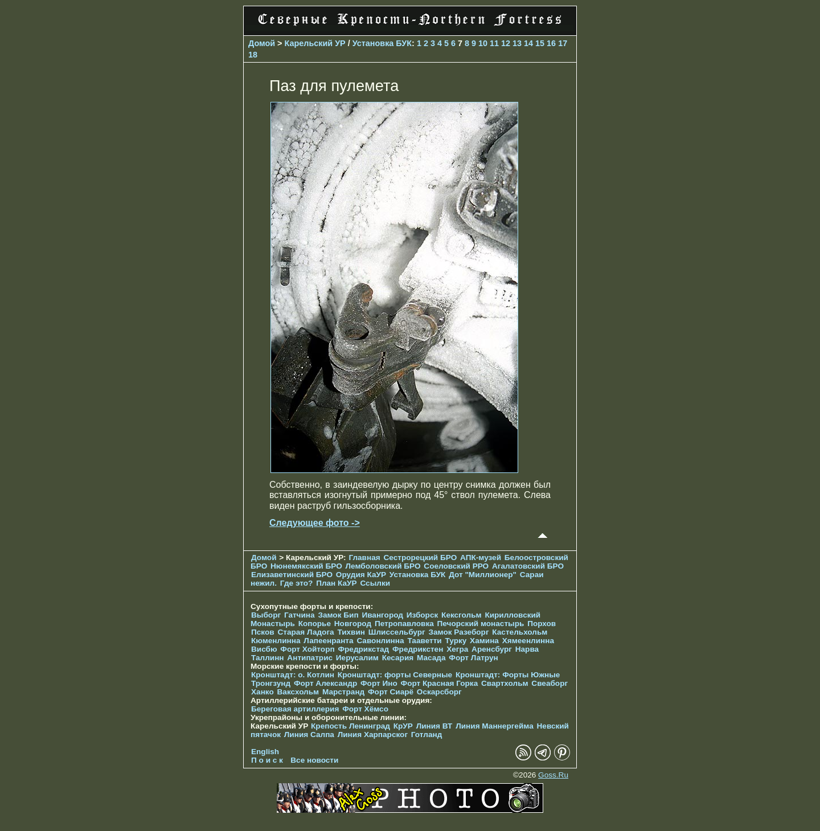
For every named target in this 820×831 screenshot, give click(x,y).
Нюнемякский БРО (306, 566)
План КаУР (336, 583)
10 (482, 43)
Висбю (264, 649)
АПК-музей (480, 557)
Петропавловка (404, 623)
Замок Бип (338, 615)
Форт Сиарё (390, 692)
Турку (455, 640)
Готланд (426, 734)
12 (505, 43)
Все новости (314, 760)
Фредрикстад (363, 649)
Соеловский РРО (456, 566)
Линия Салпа (309, 734)
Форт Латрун (473, 657)
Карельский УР (315, 43)
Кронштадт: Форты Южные (508, 674)
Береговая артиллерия (295, 709)
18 (252, 54)
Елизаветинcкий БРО (292, 574)
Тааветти (424, 640)
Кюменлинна (276, 640)
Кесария (398, 657)
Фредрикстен (417, 649)
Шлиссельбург (396, 632)
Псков (262, 632)
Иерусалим (357, 657)
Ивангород (382, 615)
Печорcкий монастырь (480, 623)
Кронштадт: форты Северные (395, 674)
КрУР (403, 726)
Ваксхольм (298, 692)
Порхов (541, 623)
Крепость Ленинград (350, 726)
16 (551, 43)
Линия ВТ (434, 726)
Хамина (484, 640)
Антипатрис (310, 657)
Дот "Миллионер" (482, 574)
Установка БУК (382, 43)
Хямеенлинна (528, 640)
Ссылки (375, 583)
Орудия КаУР (361, 574)
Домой (261, 43)
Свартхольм (504, 683)
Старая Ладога (305, 632)
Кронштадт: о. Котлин (292, 674)
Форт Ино (378, 683)
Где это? (296, 583)
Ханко (262, 692)
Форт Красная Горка (439, 683)
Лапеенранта (328, 640)
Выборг (266, 615)
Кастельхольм (519, 632)
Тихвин (351, 632)
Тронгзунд (270, 683)
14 (528, 43)
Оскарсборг (439, 692)
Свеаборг (549, 683)
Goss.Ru (553, 775)
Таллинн (267, 657)
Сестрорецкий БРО (420, 557)
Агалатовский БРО (528, 566)
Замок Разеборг (458, 632)
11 (494, 43)
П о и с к (267, 760)
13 (517, 43)
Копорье (314, 623)
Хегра (457, 649)
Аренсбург (492, 649)
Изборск (422, 615)
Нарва (527, 649)
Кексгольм (461, 615)
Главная (364, 557)
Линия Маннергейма (495, 726)
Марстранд (343, 692)
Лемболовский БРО (383, 566)
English (265, 751)
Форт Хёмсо (365, 709)
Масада (431, 657)
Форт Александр (325, 683)
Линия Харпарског (373, 734)
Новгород (352, 623)
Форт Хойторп (307, 649)
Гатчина (299, 615)
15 (539, 43)
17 (562, 43)
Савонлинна (380, 640)
